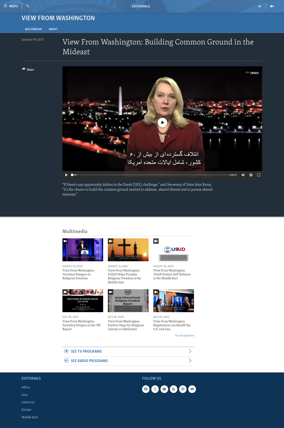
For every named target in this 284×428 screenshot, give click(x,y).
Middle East (30, 417)
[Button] (28, 70)
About (53, 29)
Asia (25, 394)
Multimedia (33, 29)
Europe (26, 409)
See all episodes (184, 335)
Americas (28, 402)
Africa (26, 387)
